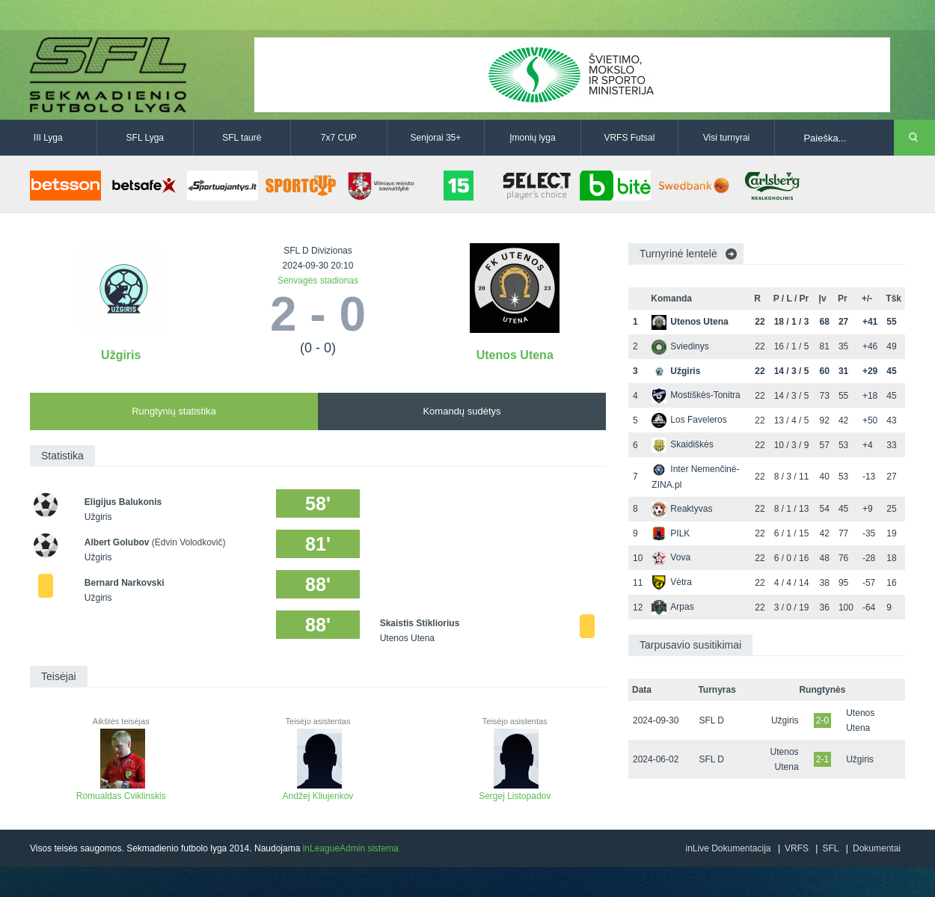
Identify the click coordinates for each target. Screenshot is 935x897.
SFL (830, 848)
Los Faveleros (689, 419)
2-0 (822, 720)
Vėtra (672, 582)
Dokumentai (877, 848)
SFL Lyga (145, 137)
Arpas (672, 606)
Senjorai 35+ (436, 137)
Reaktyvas (682, 508)
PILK (671, 533)
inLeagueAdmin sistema (351, 848)
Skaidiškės (682, 444)
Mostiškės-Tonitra (696, 395)
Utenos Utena (515, 355)
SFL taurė (241, 137)
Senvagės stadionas (318, 280)
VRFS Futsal (629, 137)
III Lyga (48, 137)
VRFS (797, 848)
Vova (671, 557)
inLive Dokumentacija (727, 848)
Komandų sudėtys (461, 411)
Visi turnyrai (726, 137)
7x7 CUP (339, 137)
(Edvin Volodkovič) (189, 542)
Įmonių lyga (532, 137)
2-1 (822, 759)
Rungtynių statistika (174, 411)
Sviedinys (680, 346)
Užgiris (121, 355)
